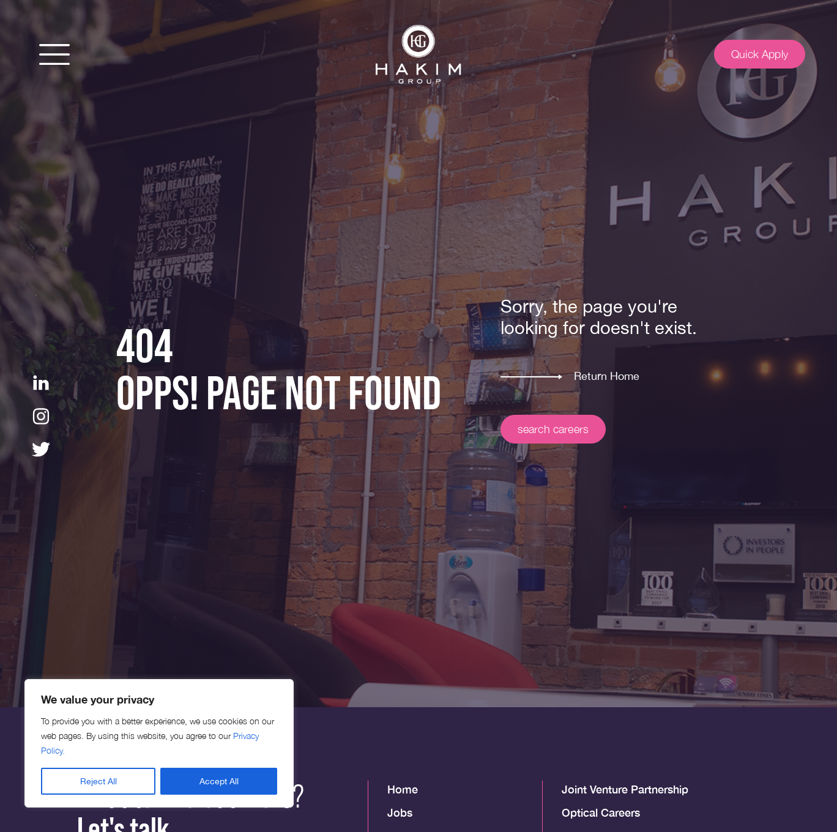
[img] (418, 54)
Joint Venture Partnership (625, 789)
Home (402, 789)
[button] (54, 54)
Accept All (219, 781)
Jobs (399, 812)
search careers (553, 429)
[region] (159, 743)
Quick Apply (759, 54)
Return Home (606, 376)
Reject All (98, 781)
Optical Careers (601, 812)
